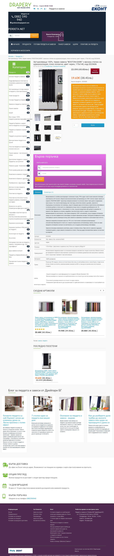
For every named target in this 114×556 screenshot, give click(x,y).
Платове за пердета (89, 44)
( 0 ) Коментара (47, 66)
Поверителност (12, 511)
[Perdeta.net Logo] (20, 6)
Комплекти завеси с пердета (18, 174)
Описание (38, 192)
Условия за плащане (14, 515)
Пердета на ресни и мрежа (18, 136)
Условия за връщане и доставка (17, 517)
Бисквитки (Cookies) (39, 517)
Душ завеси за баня (15, 251)
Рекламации (37, 513)
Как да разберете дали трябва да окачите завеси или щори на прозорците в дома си (99, 415)
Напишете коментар (59, 66)
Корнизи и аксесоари (20, 51)
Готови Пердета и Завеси (45, 44)
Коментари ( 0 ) (48, 192)
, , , (87, 511)
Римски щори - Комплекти (18, 166)
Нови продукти (14, 95)
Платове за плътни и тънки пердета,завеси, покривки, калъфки (18, 200)
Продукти (26, 44)
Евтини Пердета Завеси (17, 76)
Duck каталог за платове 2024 (84, 545)
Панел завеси (64, 44)
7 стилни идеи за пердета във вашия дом (41, 414)
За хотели (12, 238)
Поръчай (39, 179)
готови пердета (65, 552)
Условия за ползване (14, 513)
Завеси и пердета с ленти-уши (19, 104)
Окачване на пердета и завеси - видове (71, 413)
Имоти (77, 547)
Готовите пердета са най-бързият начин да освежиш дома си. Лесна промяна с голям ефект (14, 416)
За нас (10, 508)
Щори (75, 44)
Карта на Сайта (38, 515)
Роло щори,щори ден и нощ (18, 170)
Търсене (34, 35)
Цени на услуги (37, 508)
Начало (15, 44)
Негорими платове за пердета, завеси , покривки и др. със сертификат (19, 244)
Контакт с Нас (37, 511)
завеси (40, 340)
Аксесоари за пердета (16, 234)
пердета (45, 340)
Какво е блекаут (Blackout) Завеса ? (60, 538)
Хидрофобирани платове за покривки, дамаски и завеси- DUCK (19, 83)
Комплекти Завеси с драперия (19, 178)
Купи (93, 125)
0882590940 (31, 495)
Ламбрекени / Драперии (17, 183)
